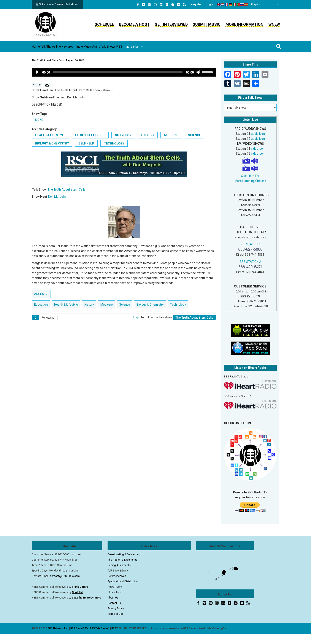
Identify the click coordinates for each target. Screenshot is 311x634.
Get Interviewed (171, 24)
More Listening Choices (250, 181)
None (39, 120)
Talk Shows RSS (146, 46)
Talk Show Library (118, 570)
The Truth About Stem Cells (66, 189)
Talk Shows (58, 46)
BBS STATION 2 (250, 261)
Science (194, 135)
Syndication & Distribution (123, 581)
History (147, 135)
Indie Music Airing (115, 46)
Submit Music (207, 24)
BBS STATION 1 (250, 244)
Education (41, 304)
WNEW (274, 24)
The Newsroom (84, 46)
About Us (113, 597)
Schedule (104, 24)
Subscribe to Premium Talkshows (57, 4)
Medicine (171, 135)
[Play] (37, 72)
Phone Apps (115, 592)
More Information (244, 24)
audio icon (258, 133)
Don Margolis (57, 196)
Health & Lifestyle (50, 135)
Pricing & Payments (119, 565)
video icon (258, 148)
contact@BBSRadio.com (65, 576)
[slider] (117, 72)
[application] (124, 72)
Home (40, 46)
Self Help (86, 143)
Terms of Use (116, 613)
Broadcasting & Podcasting (124, 554)
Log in (210, 4)
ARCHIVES (41, 294)
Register (196, 4)
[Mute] (198, 72)
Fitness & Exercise (90, 135)
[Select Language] (263, 4)
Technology (114, 143)
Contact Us (114, 603)
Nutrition (123, 135)
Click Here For (250, 176)
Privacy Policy (116, 608)
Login (136, 317)
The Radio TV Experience (122, 559)
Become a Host (134, 24)
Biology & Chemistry (52, 143)
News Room (115, 586)
